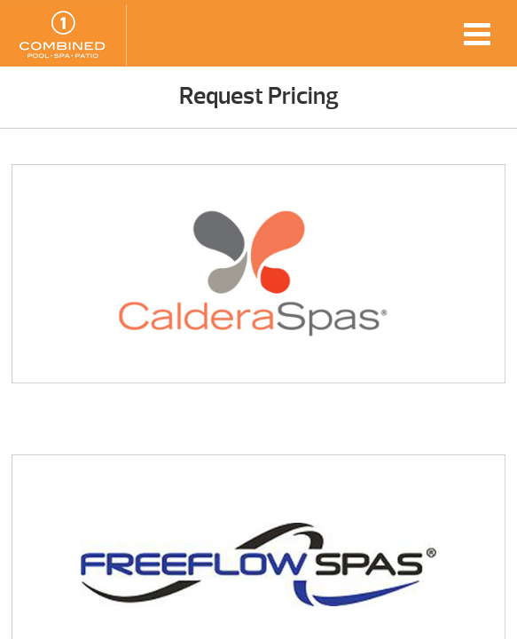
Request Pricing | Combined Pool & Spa (63, 35)
